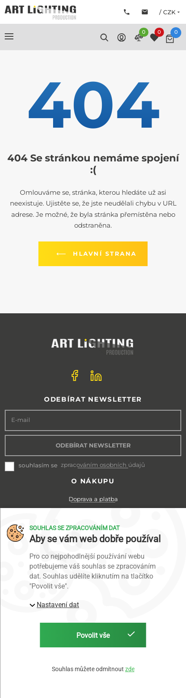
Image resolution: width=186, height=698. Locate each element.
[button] (9, 36)
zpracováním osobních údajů (103, 465)
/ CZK (170, 12)
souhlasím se (38, 465)
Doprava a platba (93, 498)
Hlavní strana (95, 254)
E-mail (20, 420)
